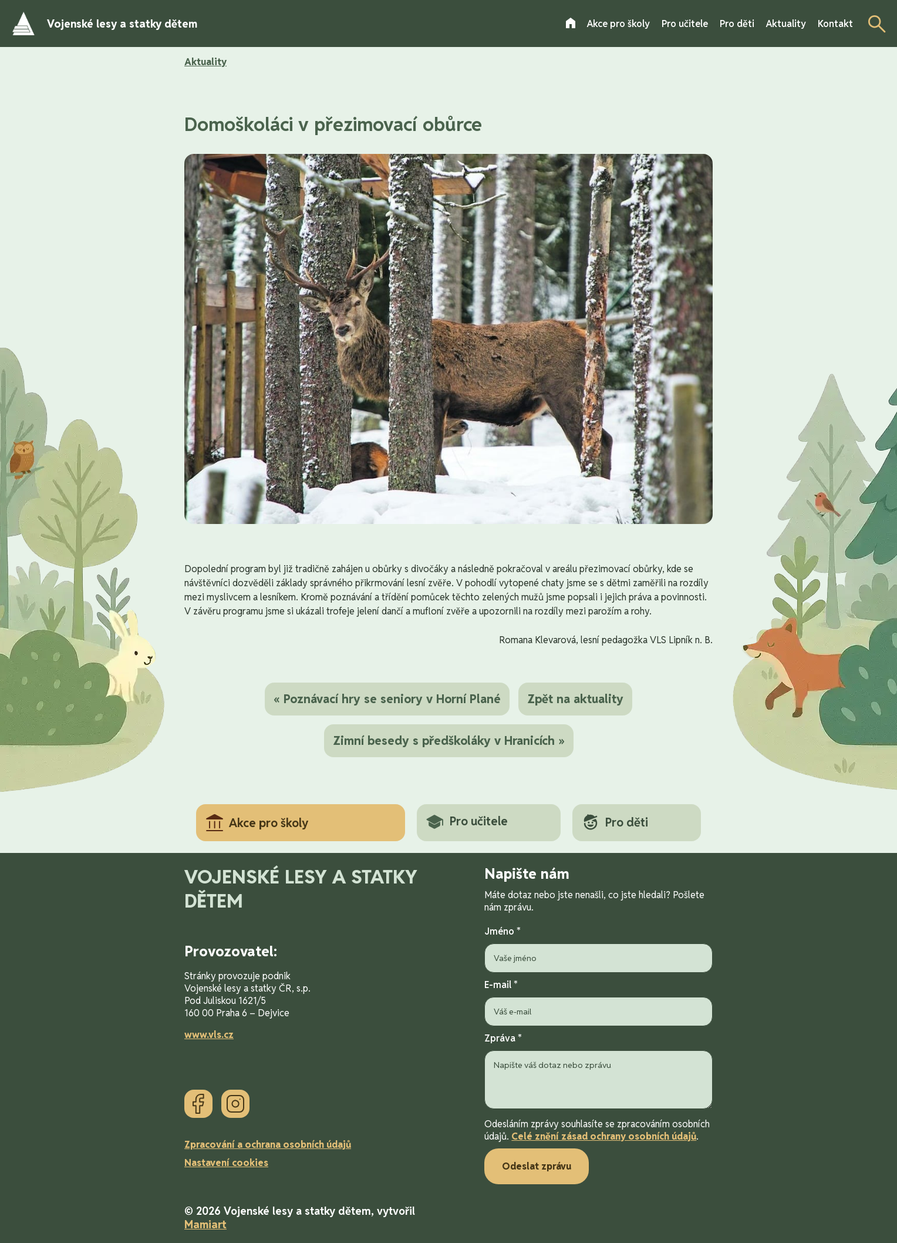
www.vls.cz (209, 1035)
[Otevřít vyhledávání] (873, 23)
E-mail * (598, 1002)
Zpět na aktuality (575, 699)
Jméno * (598, 949)
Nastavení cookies (226, 1163)
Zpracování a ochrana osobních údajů (267, 1144)
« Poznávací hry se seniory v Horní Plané (387, 699)
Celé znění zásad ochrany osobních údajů (603, 1136)
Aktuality (205, 62)
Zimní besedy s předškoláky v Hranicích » (449, 740)
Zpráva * (598, 1072)
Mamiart (205, 1224)
